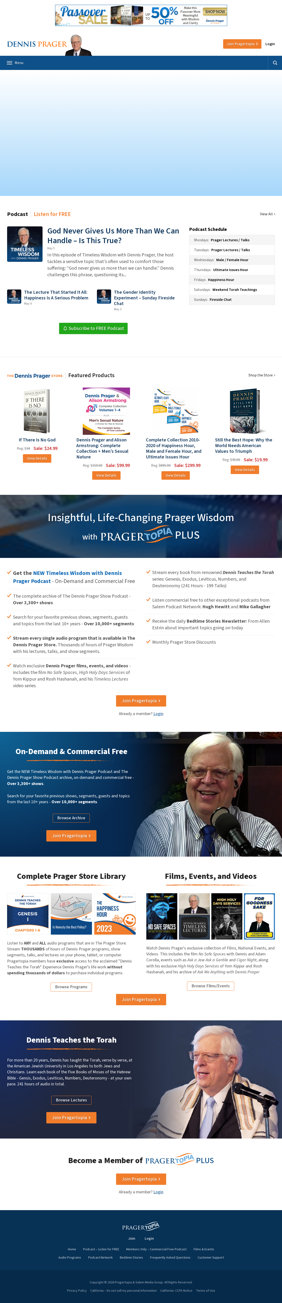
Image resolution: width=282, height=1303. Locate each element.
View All (266, 214)
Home (72, 1249)
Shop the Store (260, 375)
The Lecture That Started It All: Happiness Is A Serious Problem (56, 295)
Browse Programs (71, 987)
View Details (37, 458)
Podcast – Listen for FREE (101, 1249)
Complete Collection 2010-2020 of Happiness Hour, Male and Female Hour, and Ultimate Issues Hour (173, 448)
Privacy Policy (77, 1290)
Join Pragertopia (139, 701)
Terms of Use (205, 1290)
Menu (15, 62)
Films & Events (204, 1249)
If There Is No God (37, 440)
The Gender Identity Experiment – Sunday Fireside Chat (144, 298)
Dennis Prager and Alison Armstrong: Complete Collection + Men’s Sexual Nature (102, 448)
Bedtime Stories (131, 1257)
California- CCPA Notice (176, 1290)
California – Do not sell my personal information (123, 1290)
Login (270, 44)
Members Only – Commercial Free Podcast (156, 1249)
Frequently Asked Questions (170, 1257)
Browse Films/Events (210, 986)
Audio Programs (69, 1257)
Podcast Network (100, 1257)
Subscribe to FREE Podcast (93, 328)
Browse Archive (71, 818)
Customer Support (211, 1257)
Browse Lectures (71, 1100)
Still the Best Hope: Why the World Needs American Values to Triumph (243, 446)
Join (241, 44)
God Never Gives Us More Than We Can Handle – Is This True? (113, 235)
